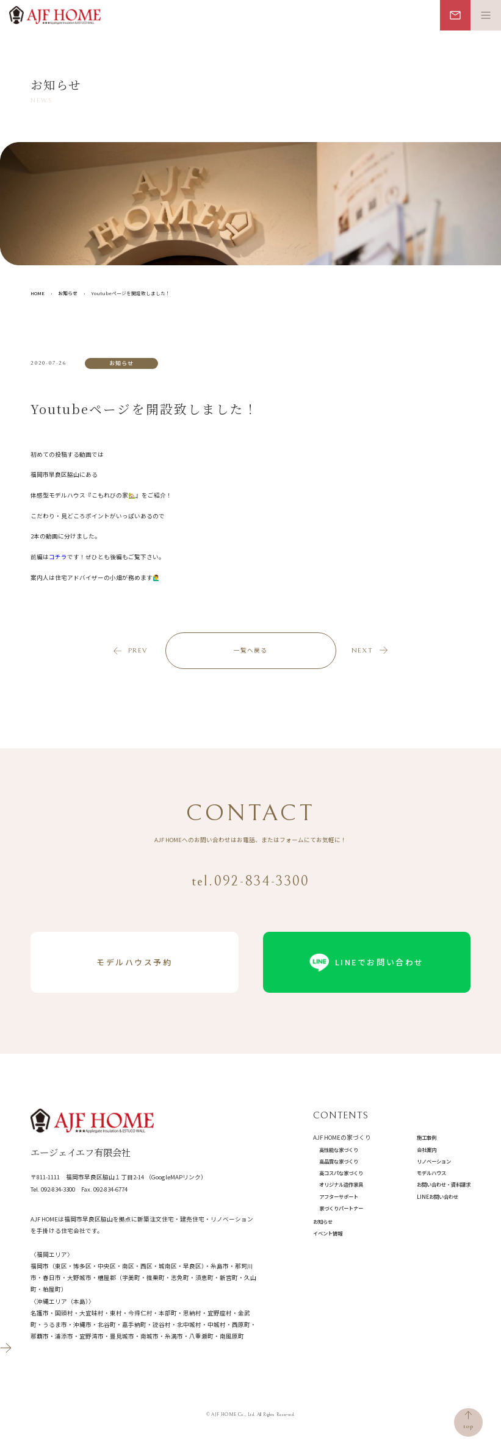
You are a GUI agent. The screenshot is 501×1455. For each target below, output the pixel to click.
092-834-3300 (58, 1189)
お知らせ (323, 1221)
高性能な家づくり (338, 1149)
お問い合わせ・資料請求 (443, 1184)
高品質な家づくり (338, 1161)
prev (137, 650)
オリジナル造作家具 (341, 1184)
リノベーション (434, 1161)
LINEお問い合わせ (437, 1196)
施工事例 (426, 1137)
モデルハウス (431, 1172)
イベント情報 (327, 1233)
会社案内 (426, 1149)
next (362, 650)
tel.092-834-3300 (251, 881)
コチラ (58, 556)
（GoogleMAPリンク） (176, 1177)
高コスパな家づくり (341, 1172)
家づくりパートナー (341, 1208)
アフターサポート (338, 1196)
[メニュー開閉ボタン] (485, 15)
